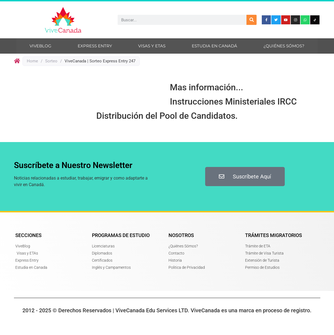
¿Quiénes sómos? (283, 45)
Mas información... (206, 87)
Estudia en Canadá (214, 45)
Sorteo (51, 61)
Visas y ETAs (151, 45)
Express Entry (95, 45)
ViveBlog (40, 45)
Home (32, 61)
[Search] (251, 20)
